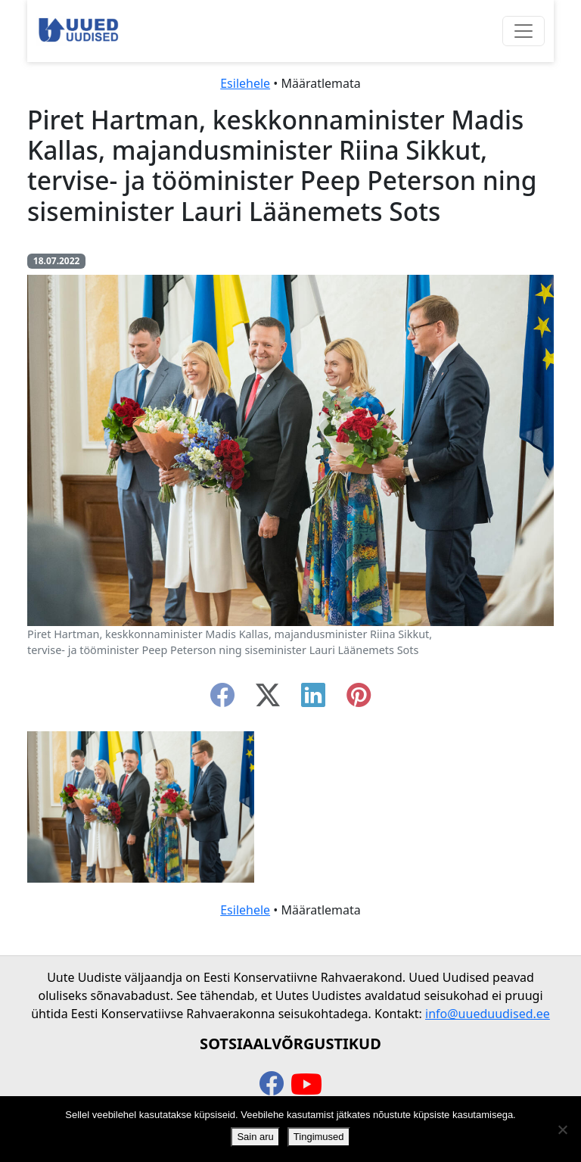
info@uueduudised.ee (487, 1013)
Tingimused (319, 1136)
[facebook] (222, 699)
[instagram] (358, 699)
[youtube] (306, 1084)
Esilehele (245, 83)
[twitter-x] (268, 699)
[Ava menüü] (523, 31)
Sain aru (255, 1136)
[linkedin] (313, 699)
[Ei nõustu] (562, 1129)
